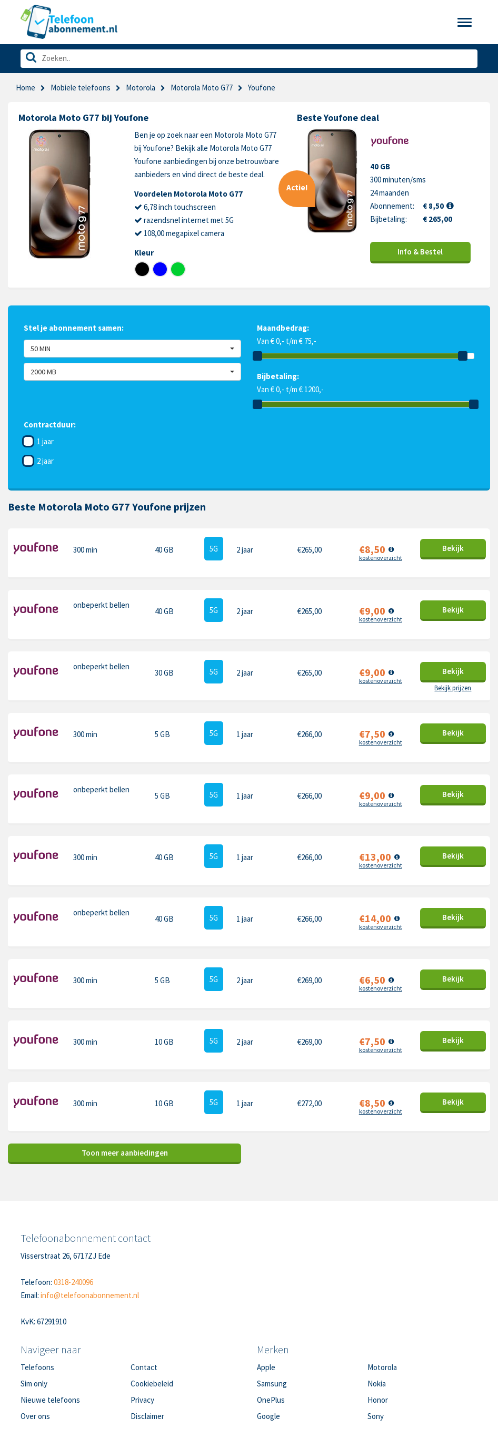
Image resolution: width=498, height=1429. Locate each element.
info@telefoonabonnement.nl (90, 1219)
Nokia (376, 1308)
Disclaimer (147, 1340)
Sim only (34, 1308)
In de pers (37, 1357)
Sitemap (144, 1357)
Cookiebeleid (152, 1308)
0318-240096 (73, 1206)
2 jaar (45, 461)
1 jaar (45, 441)
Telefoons (37, 1292)
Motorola (140, 88)
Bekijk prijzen (452, 672)
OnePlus (271, 1324)
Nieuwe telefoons (50, 1324)
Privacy (142, 1324)
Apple (266, 1292)
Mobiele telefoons (81, 88)
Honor (377, 1324)
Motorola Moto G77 (202, 88)
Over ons (35, 1340)
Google (268, 1340)
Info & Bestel (420, 252)
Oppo (376, 1357)
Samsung (272, 1308)
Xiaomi (267, 1357)
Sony (375, 1340)
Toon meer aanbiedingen (125, 1077)
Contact (144, 1292)
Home (25, 88)
